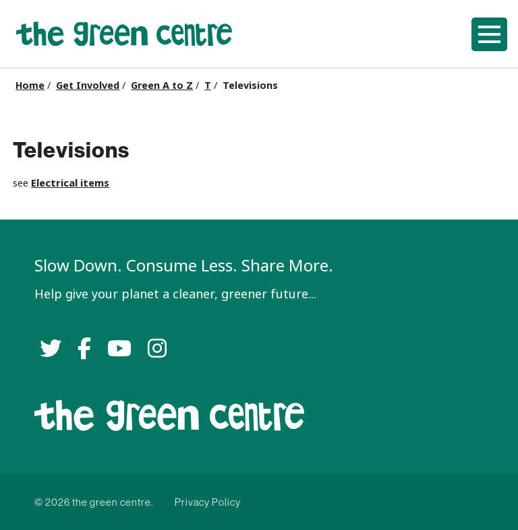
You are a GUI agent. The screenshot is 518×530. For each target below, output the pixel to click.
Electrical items (70, 183)
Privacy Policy (208, 502)
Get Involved (87, 85)
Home (30, 85)
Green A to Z (162, 85)
